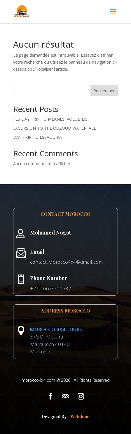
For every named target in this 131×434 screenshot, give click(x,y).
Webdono (80, 416)
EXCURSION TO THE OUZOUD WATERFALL (54, 128)
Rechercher (104, 90)
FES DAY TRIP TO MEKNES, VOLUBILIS (50, 119)
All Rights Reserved (92, 380)
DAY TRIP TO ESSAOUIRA (37, 137)
